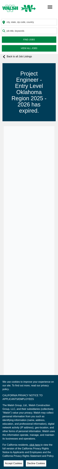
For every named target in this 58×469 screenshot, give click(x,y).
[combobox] (29, 22)
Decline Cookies (36, 463)
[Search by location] (29, 22)
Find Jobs (29, 39)
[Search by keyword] (29, 31)
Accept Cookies (13, 463)
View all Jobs (29, 48)
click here (35, 445)
